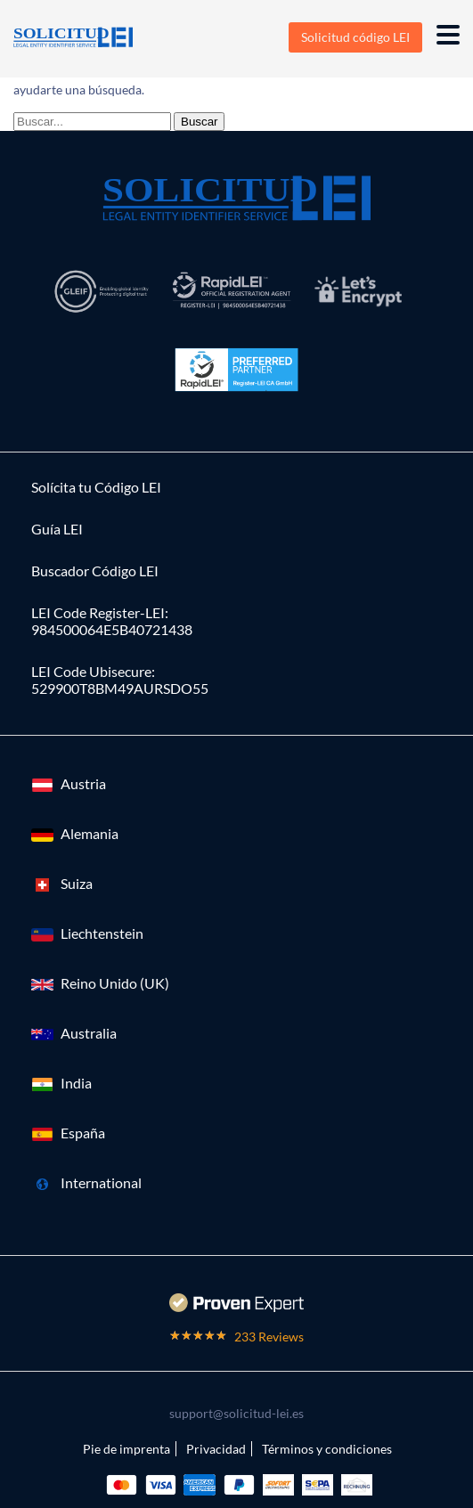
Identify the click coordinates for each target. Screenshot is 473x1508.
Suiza (77, 883)
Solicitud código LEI (355, 37)
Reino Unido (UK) (115, 982)
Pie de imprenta (126, 1448)
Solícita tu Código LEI (96, 486)
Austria (83, 783)
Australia (89, 1032)
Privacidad (216, 1448)
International (101, 1182)
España (83, 1132)
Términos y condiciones (327, 1448)
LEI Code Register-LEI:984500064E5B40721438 (111, 621)
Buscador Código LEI (95, 570)
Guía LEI (57, 528)
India (76, 1082)
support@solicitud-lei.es (236, 1413)
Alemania (89, 833)
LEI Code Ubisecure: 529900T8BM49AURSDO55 (119, 680)
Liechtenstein (102, 933)
